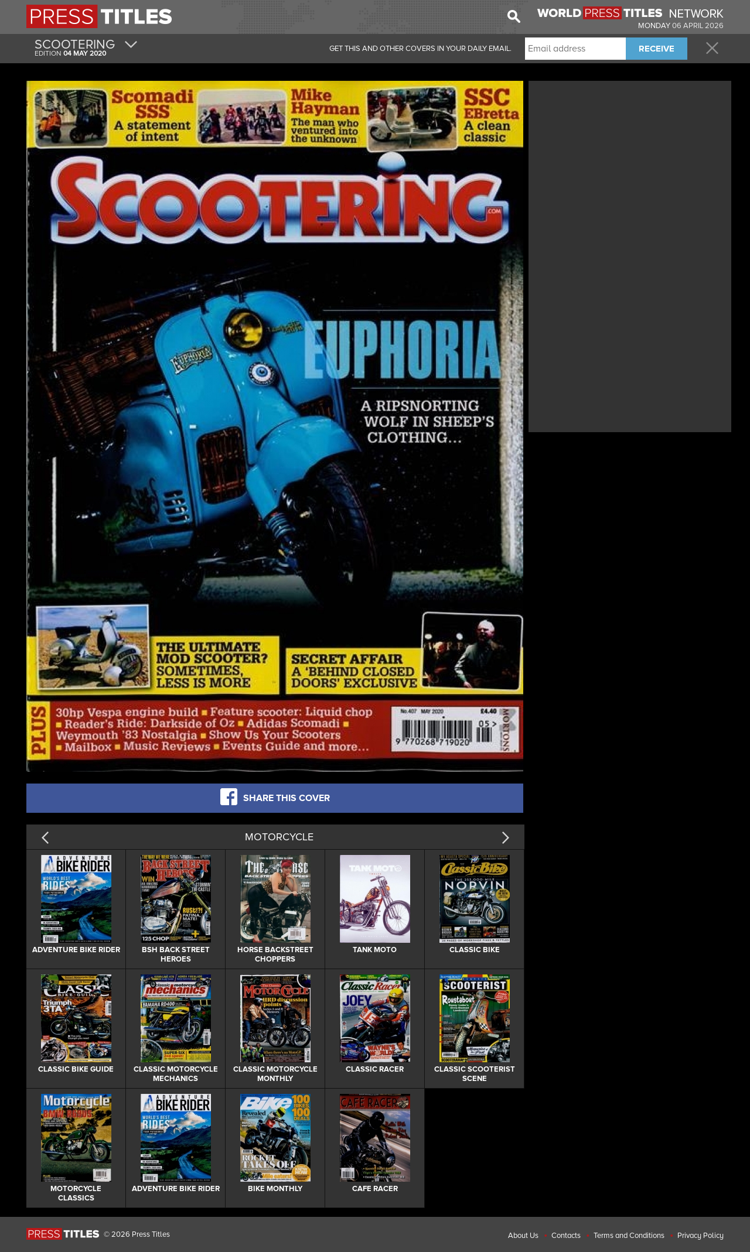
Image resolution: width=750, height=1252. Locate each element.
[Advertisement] (629, 166)
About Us (523, 1235)
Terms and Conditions (629, 1235)
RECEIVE (656, 48)
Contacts (566, 1235)
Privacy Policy (700, 1235)
